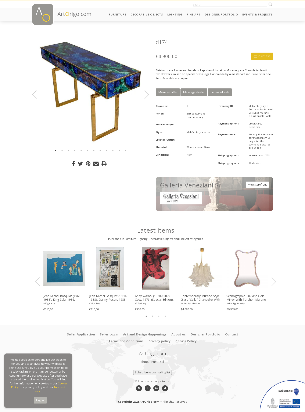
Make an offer (167, 92)
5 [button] (81, 150)
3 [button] (68, 150)
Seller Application (81, 334)
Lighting (175, 14)
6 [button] (87, 150)
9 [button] (106, 150)
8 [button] (100, 150)
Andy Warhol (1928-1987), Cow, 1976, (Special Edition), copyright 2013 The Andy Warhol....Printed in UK (154, 298)
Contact (231, 334)
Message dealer (194, 92)
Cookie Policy (186, 341)
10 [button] (113, 150)
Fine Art (194, 14)
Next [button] (144, 94)
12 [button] (125, 150)
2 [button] (62, 150)
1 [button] (56, 150)
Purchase (262, 56)
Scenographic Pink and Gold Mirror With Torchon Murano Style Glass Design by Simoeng (246, 298)
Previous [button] (37, 94)
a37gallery (49, 303)
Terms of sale (219, 92)
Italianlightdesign (190, 303)
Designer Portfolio (221, 14)
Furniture (117, 14)
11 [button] (119, 150)
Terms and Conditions (126, 341)
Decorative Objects (146, 14)
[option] (90, 91)
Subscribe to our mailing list (152, 372)
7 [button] (94, 150)
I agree (40, 400)
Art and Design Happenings (144, 334)
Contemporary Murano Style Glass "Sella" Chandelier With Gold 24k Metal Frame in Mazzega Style (200, 298)
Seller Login (109, 334)
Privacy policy (159, 341)
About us (178, 334)
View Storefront (257, 184)
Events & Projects (257, 14)
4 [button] (75, 150)
